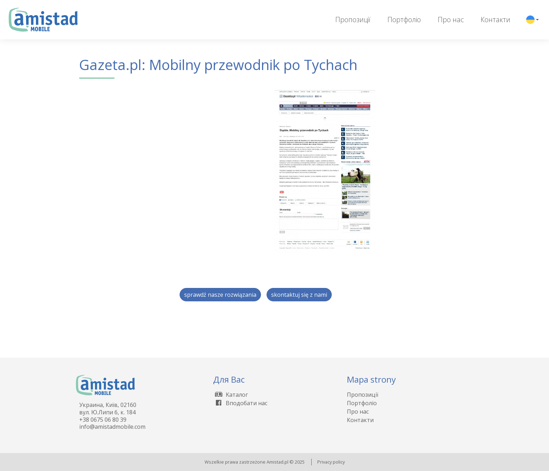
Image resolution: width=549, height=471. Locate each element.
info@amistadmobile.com (112, 427)
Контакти (495, 19)
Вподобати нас (240, 403)
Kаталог (230, 394)
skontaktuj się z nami (299, 295)
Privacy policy (331, 462)
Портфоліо (404, 19)
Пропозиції (352, 19)
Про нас (451, 19)
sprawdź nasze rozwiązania (220, 295)
